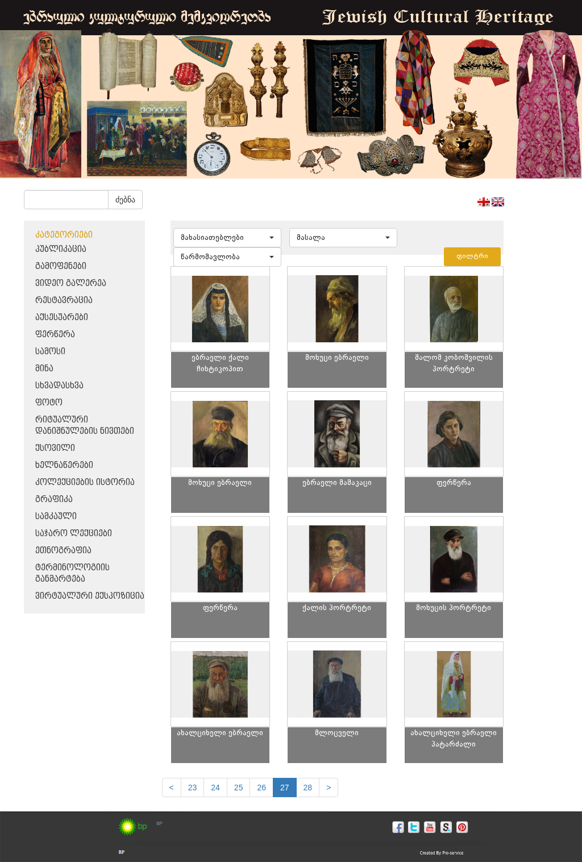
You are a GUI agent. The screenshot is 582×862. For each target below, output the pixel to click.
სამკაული (56, 516)
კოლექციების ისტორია (85, 482)
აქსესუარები (61, 317)
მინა (44, 369)
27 (284, 787)
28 (308, 787)
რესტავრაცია (64, 300)
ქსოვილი (55, 448)
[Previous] (171, 787)
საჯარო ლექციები (73, 533)
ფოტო (49, 403)
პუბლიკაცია (60, 249)
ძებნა (125, 199)
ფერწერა (55, 334)
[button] (227, 237)
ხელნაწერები (64, 465)
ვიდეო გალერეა (70, 283)
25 (238, 787)
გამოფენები (60, 266)
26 (261, 787)
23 (192, 787)
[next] (328, 787)
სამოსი (50, 352)
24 (215, 787)
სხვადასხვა (59, 386)
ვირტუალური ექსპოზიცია (89, 596)
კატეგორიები (64, 235)
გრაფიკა (54, 499)
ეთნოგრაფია (63, 551)
